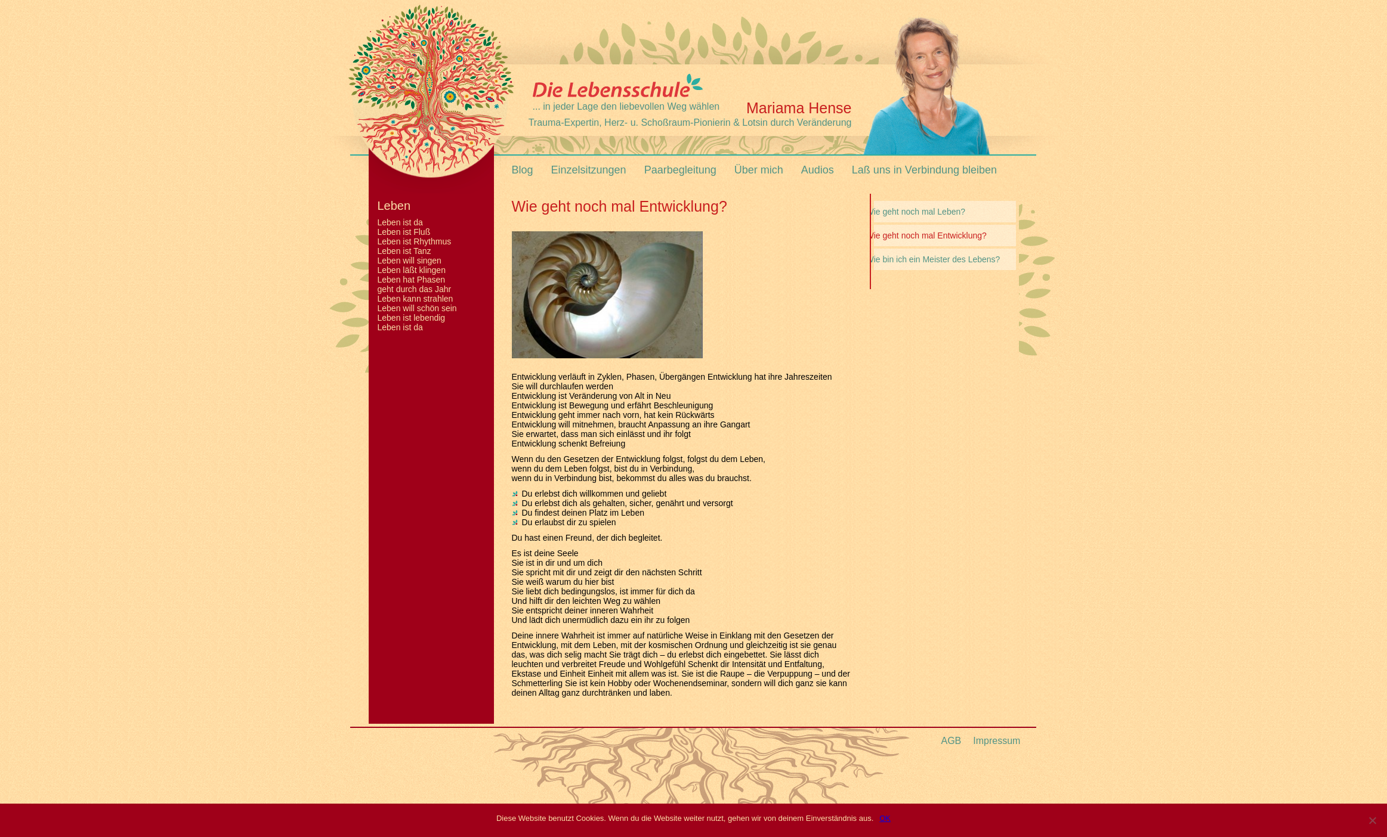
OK (885, 818)
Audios (817, 170)
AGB (951, 741)
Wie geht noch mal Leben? (916, 211)
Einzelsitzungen (588, 170)
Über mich (758, 170)
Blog (522, 170)
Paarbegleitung (680, 170)
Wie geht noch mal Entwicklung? (926, 235)
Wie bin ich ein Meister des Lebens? (933, 259)
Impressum (996, 741)
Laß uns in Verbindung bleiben (924, 170)
